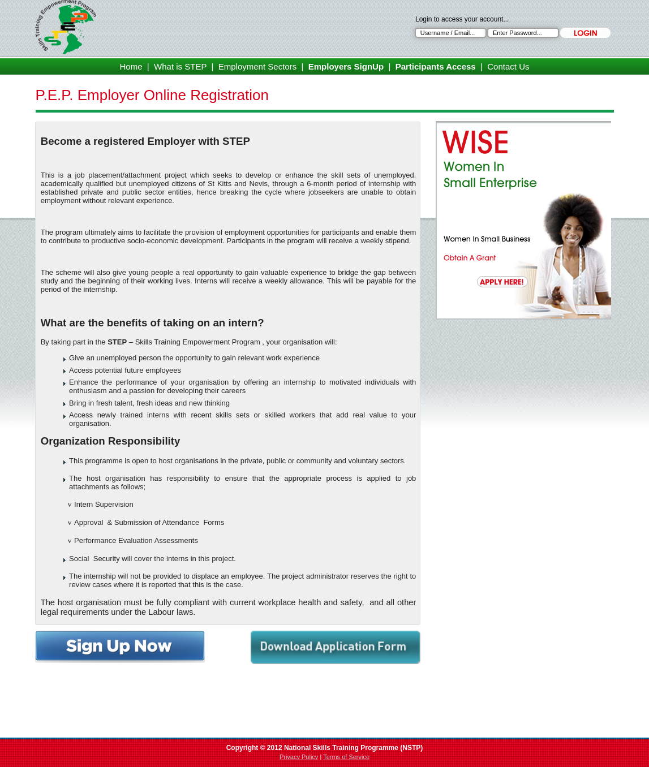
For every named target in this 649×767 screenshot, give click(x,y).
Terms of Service (346, 756)
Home (131, 66)
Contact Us (508, 66)
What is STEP (180, 66)
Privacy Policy (299, 756)
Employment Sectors (257, 66)
